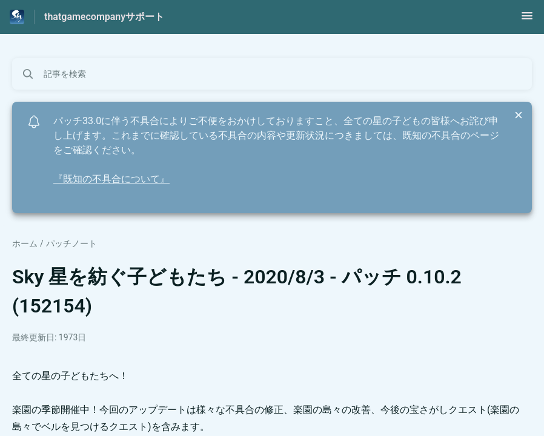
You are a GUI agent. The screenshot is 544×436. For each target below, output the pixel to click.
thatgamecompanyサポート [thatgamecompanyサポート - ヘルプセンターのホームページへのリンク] (104, 16)
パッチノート (71, 243)
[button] (527, 19)
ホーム (25, 243)
